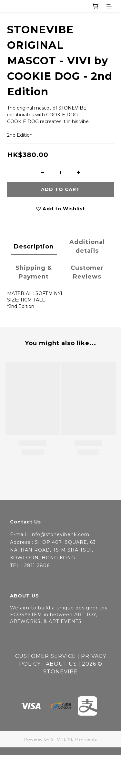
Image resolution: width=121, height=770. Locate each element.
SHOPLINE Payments (74, 739)
